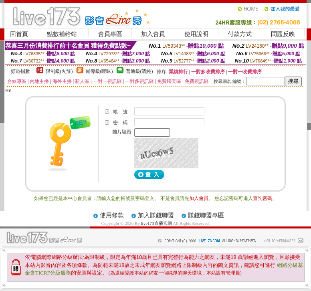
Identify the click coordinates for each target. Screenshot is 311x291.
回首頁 (19, 34)
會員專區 (110, 34)
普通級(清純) (139, 71)
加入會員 (153, 34)
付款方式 (240, 34)
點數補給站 (62, 34)
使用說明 (196, 34)
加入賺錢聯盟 (156, 215)
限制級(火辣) (59, 71)
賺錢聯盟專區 (206, 215)
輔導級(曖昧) (99, 71)
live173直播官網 (156, 223)
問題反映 (283, 34)
